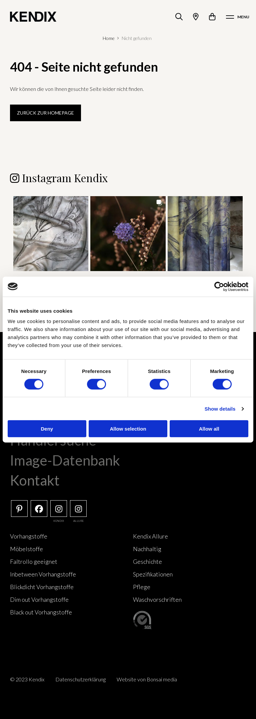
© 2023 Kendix (27, 679)
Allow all (209, 429)
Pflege (141, 586)
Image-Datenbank (65, 460)
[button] (50, 233)
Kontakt (35, 480)
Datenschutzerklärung (80, 679)
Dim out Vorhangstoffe (39, 599)
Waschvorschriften (157, 599)
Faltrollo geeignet (33, 561)
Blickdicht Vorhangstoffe (42, 586)
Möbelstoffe (26, 548)
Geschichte (147, 561)
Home (109, 38)
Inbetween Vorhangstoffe (43, 574)
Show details (220, 408)
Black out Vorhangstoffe (41, 612)
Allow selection (128, 429)
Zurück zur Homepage (45, 113)
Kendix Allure (150, 536)
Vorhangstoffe (28, 536)
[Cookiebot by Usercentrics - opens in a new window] (219, 286)
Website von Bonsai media (147, 679)
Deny (47, 429)
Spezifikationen (153, 574)
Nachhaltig (147, 548)
